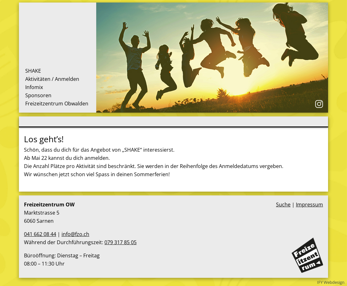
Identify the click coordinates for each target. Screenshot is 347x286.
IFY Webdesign (330, 282)
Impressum (309, 204)
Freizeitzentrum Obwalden (56, 103)
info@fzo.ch (75, 234)
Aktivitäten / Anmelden (52, 79)
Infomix (34, 87)
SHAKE (33, 70)
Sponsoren (38, 95)
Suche (283, 204)
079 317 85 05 (120, 242)
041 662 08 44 (40, 234)
